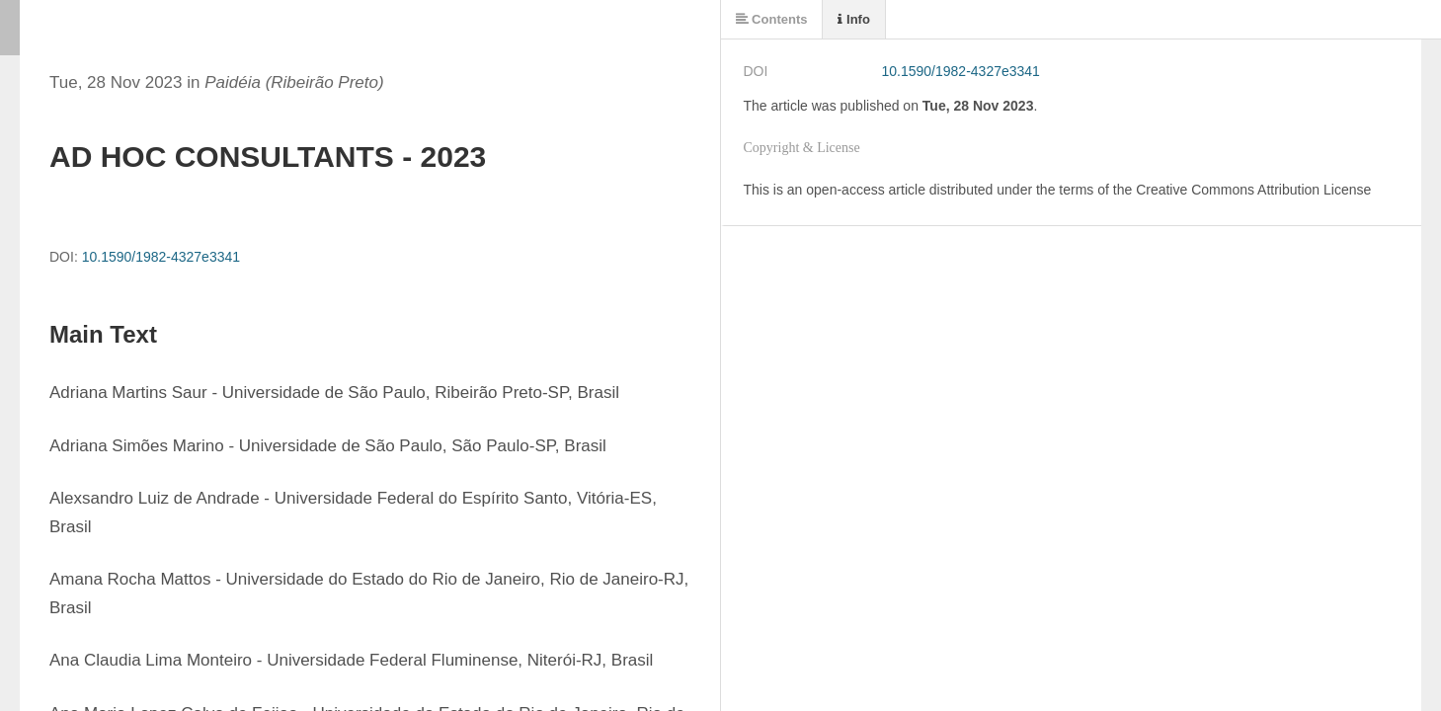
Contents (772, 19)
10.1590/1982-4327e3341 (161, 257)
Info (853, 19)
